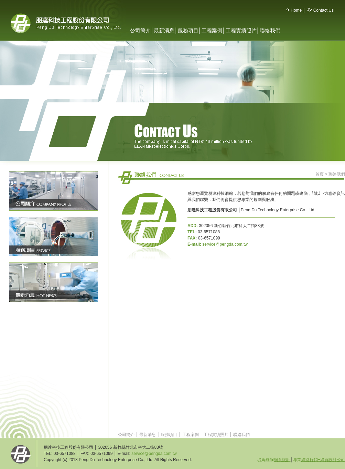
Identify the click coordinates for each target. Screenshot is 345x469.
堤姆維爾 (273, 459)
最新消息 (164, 30)
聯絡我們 (270, 30)
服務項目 (188, 30)
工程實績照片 (241, 30)
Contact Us (323, 10)
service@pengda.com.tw (225, 244)
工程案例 (212, 30)
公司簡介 (140, 30)
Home (296, 10)
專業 (319, 459)
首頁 (319, 174)
